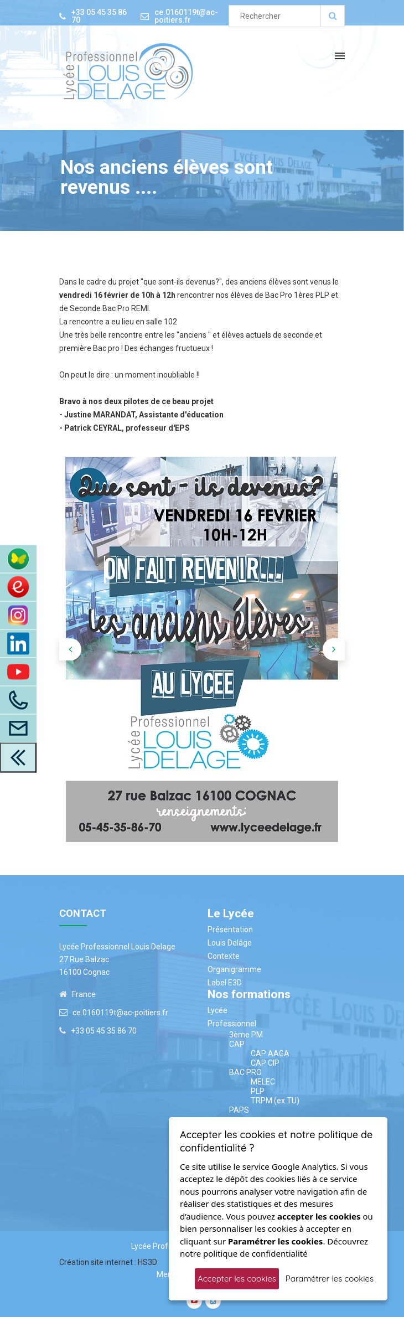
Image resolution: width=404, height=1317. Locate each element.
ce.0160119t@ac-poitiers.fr (186, 16)
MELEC (263, 1081)
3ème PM (246, 1034)
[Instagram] (18, 615)
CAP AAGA (270, 1053)
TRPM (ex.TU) (275, 1100)
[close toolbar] (18, 757)
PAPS (239, 1110)
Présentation (230, 929)
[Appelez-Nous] (18, 700)
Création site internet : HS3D (108, 1262)
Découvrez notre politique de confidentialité (274, 1247)
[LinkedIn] (18, 643)
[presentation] (70, 649)
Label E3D (225, 982)
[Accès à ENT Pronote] (18, 558)
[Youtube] (18, 671)
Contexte (224, 956)
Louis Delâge (230, 942)
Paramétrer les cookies (330, 1278)
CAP (237, 1044)
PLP (258, 1091)
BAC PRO (245, 1072)
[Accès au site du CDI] (18, 587)
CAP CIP (265, 1062)
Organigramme (234, 969)
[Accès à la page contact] (18, 728)
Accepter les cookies (237, 1278)
